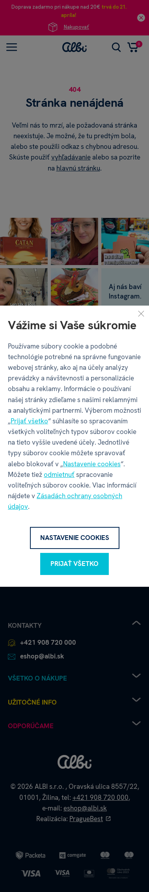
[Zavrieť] (141, 313)
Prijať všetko (29, 421)
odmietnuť (59, 474)
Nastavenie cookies (92, 464)
